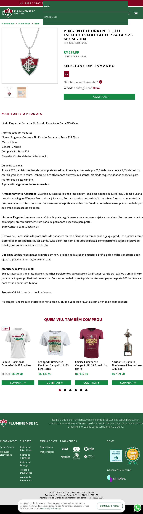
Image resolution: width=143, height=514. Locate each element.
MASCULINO (52, 16)
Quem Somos (7, 447)
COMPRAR (18, 382)
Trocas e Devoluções (26, 471)
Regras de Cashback (25, 456)
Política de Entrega (25, 464)
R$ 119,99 (81, 56)
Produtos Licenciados (6, 453)
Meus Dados (46, 447)
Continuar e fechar (109, 506)
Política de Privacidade (26, 449)
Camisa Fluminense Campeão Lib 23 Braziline (16, 363)
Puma (49, 6)
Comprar (99, 97)
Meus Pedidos (47, 451)
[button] (60, 390)
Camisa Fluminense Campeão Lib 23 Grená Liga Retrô (91, 365)
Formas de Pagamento (26, 479)
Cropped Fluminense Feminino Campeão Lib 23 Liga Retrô (53, 365)
